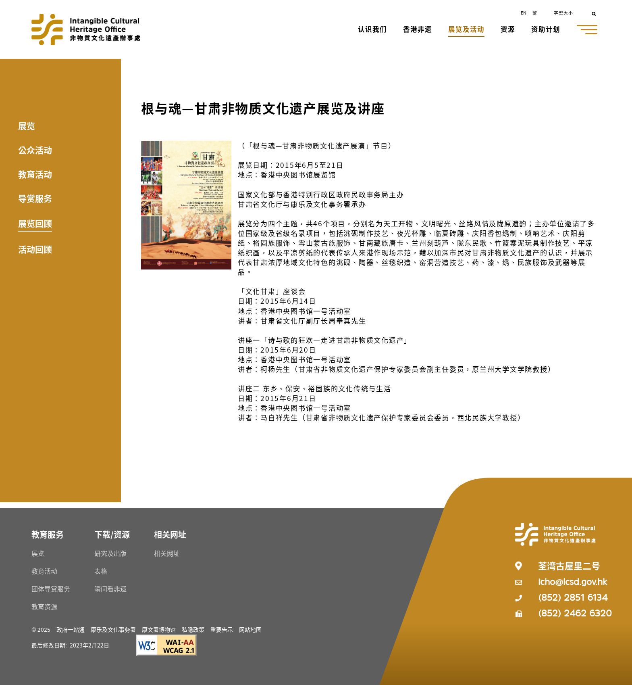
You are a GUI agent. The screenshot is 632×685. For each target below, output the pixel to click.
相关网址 (167, 553)
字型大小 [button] (563, 12)
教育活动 (35, 174)
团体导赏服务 (50, 588)
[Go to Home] (85, 29)
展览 (26, 125)
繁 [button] (534, 12)
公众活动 (35, 150)
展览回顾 (35, 223)
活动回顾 (35, 249)
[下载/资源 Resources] (112, 534)
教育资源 (44, 606)
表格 (100, 571)
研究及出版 (110, 553)
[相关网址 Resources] (170, 534)
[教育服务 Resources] (47, 534)
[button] (373, 30)
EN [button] (523, 12)
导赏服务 (35, 198)
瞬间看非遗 (110, 588)
